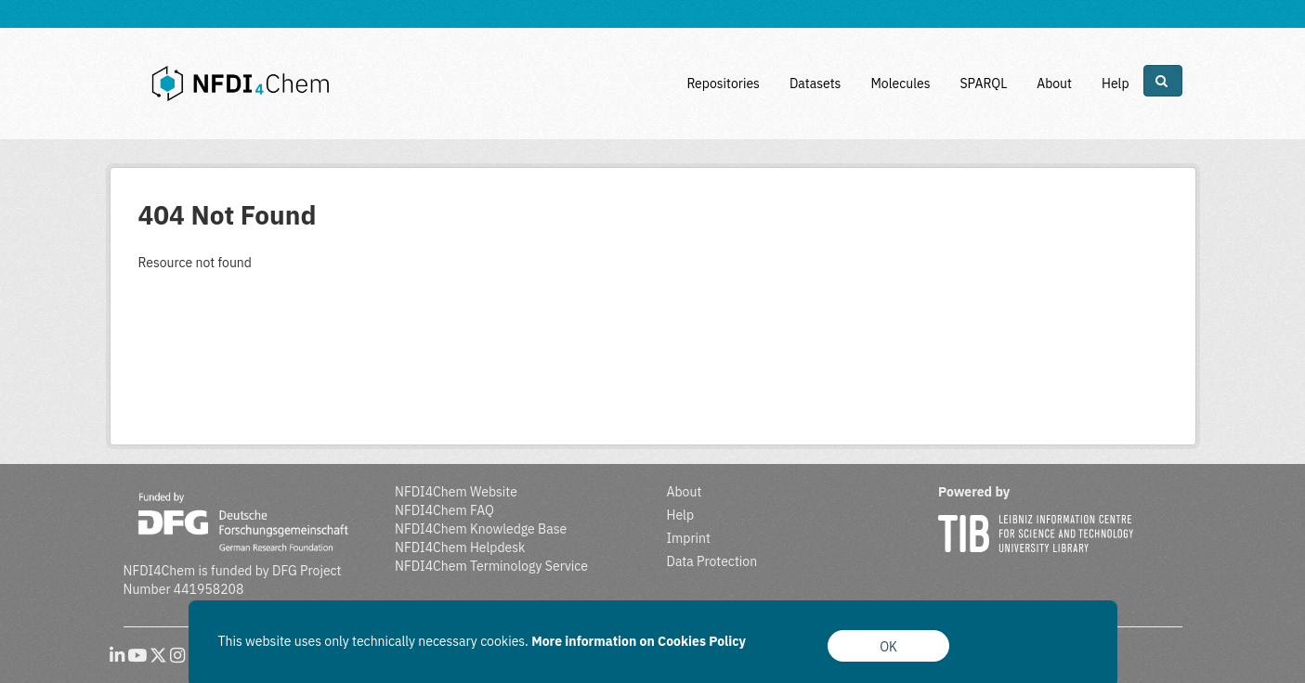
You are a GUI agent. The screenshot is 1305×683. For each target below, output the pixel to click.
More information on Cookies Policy (638, 641)
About (1054, 83)
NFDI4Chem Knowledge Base (481, 529)
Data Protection (712, 561)
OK (888, 646)
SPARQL (983, 83)
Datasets (816, 83)
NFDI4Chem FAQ (444, 510)
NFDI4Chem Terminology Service (491, 566)
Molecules (900, 83)
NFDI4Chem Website (456, 491)
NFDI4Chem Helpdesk (460, 547)
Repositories (723, 83)
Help (1115, 83)
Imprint (689, 538)
